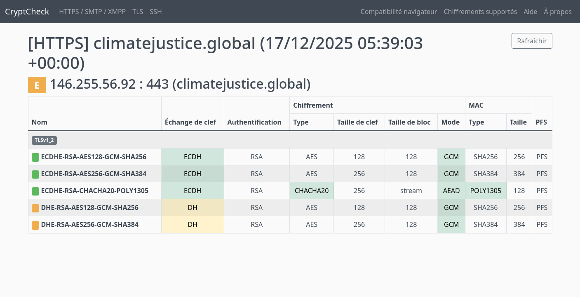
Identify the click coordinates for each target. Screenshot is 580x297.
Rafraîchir (532, 40)
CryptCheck (27, 11)
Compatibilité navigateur (399, 11)
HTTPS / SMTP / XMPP (92, 11)
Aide (530, 11)
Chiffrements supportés (480, 11)
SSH (156, 11)
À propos (558, 11)
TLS (137, 11)
